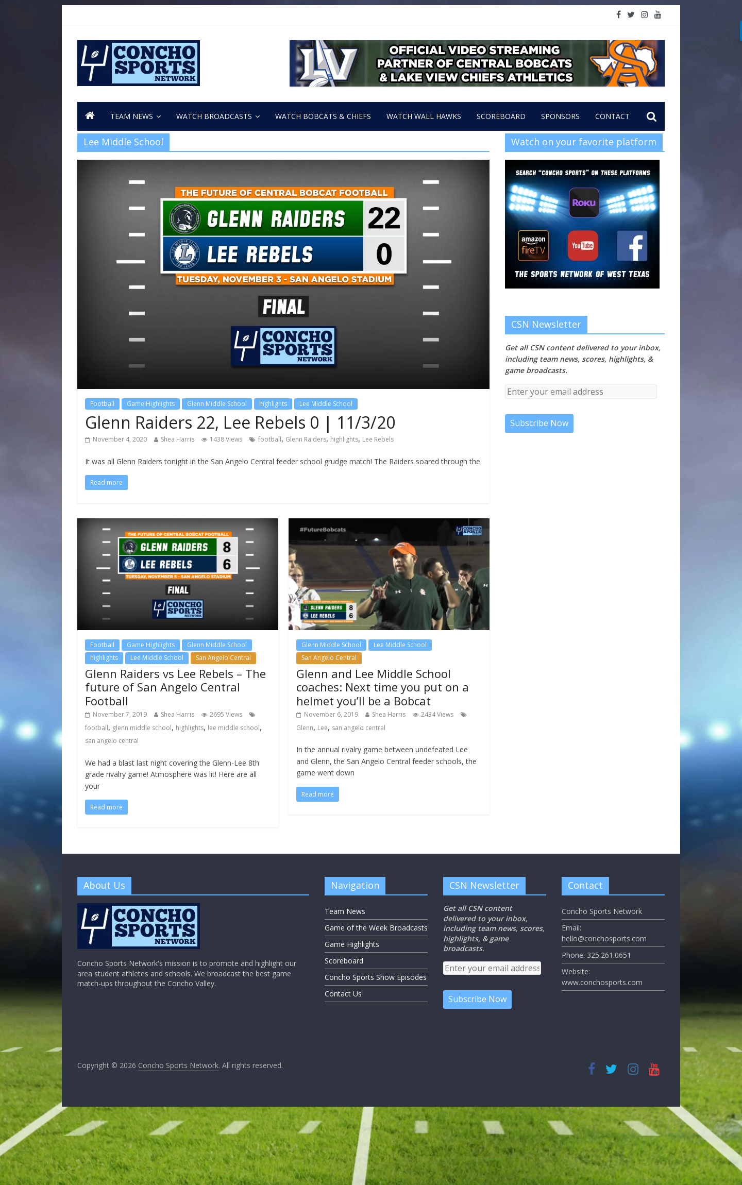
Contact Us (343, 993)
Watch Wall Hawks (423, 116)
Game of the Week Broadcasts (376, 928)
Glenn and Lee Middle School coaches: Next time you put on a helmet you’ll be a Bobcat (382, 687)
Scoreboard (501, 116)
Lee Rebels (378, 439)
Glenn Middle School (217, 403)
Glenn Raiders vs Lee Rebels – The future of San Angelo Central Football (175, 687)
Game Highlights (151, 403)
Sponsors (560, 116)
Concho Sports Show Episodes (376, 977)
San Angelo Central (223, 657)
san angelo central (112, 740)
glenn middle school (142, 727)
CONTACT (612, 116)
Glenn (304, 727)
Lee (322, 727)
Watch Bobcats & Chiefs (323, 116)
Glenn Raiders (305, 439)
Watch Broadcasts (214, 116)
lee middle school (234, 727)
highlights (273, 403)
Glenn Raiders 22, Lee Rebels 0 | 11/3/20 (240, 422)
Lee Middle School (325, 403)
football (269, 439)
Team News (131, 116)
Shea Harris (177, 439)
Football (102, 403)
